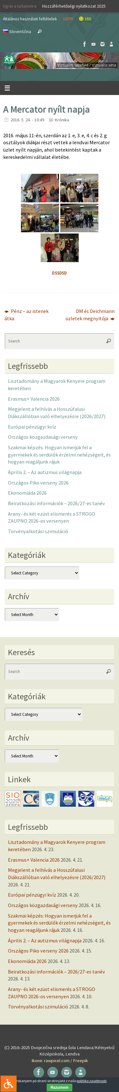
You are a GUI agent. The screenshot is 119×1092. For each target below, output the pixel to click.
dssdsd (59, 273)
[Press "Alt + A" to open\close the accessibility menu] (8, 1083)
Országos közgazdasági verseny (43, 437)
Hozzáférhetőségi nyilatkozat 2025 (74, 6)
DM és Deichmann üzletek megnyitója (90, 315)
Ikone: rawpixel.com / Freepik (59, 1060)
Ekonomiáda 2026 (27, 493)
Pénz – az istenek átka (26, 315)
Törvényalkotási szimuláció (38, 531)
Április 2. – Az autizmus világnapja (45, 472)
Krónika (62, 120)
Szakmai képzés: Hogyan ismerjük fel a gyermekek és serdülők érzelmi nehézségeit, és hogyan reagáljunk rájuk (59, 454)
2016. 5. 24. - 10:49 (27, 120)
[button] (59, 60)
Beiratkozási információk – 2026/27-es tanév (56, 503)
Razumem (59, 1087)
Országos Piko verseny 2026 (38, 482)
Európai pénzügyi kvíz (32, 427)
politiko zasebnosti (92, 1080)
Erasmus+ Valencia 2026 (34, 399)
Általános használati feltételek (30, 19)
